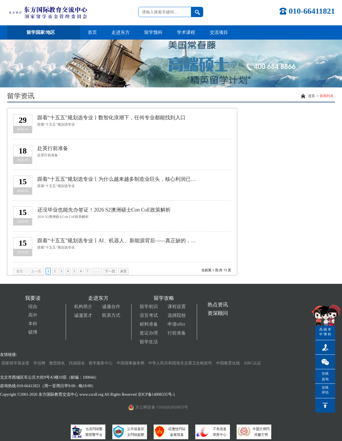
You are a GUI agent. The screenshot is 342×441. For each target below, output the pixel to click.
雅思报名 (57, 363)
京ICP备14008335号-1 (157, 394)
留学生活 (149, 341)
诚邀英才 (83, 315)
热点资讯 (217, 304)
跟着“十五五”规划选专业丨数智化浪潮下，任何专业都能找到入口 (111, 117)
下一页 (110, 271)
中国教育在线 (228, 363)
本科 (32, 323)
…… (96, 271)
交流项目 (219, 32)
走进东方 (120, 32)
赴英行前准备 (52, 148)
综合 (32, 306)
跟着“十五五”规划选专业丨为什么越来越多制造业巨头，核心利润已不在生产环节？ (118, 179)
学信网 (39, 363)
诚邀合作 (111, 306)
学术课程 (186, 32)
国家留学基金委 (15, 363)
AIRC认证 (252, 363)
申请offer (177, 324)
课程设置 (177, 306)
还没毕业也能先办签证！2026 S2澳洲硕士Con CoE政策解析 (104, 210)
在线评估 (325, 389)
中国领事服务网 (130, 363)
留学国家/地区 (44, 32)
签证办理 (149, 333)
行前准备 (177, 333)
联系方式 (111, 315)
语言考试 (149, 315)
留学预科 (153, 32)
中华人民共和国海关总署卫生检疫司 (180, 363)
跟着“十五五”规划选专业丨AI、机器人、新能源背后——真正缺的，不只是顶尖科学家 (118, 240)
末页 (123, 271)
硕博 (32, 332)
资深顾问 (217, 313)
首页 (92, 32)
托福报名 (77, 363)
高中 (32, 315)
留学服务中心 (101, 363)
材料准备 (149, 324)
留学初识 (149, 306)
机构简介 (83, 306)
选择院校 (177, 315)
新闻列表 (326, 96)
